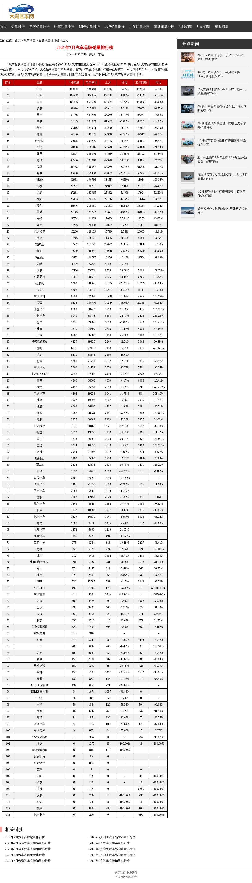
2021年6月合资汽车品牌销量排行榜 (112, 849)
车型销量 (221, 26)
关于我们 (120, 872)
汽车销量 (29, 40)
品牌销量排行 (114, 26)
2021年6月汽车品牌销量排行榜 (110, 843)
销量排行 (18, 26)
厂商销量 (203, 26)
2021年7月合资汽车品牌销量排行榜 (28, 843)
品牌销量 (185, 26)
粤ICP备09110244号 (126, 876)
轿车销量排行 (64, 26)
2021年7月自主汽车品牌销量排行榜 (112, 837)
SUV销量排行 (39, 26)
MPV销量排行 (89, 26)
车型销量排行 (164, 26)
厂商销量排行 (139, 26)
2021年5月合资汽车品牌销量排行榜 (28, 860)
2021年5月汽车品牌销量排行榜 (25, 854)
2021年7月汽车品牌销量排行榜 (25, 837)
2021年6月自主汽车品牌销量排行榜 (28, 849)
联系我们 (132, 872)
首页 (3, 26)
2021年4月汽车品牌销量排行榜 (110, 860)
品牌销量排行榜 (49, 40)
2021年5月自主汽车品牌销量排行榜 (112, 854)
